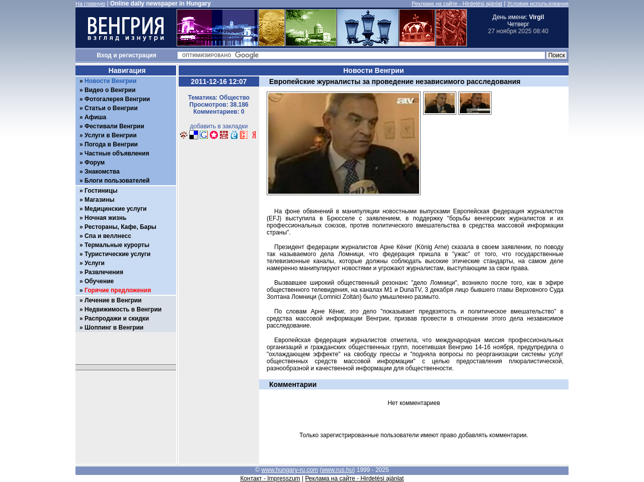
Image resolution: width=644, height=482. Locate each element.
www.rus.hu (337, 469)
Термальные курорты (117, 245)
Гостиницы (101, 190)
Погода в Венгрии (111, 144)
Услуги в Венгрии (111, 135)
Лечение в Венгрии (113, 300)
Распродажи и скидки (117, 318)
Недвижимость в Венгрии (123, 309)
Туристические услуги (117, 254)
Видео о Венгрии (110, 90)
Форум (95, 162)
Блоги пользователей (117, 180)
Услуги (95, 263)
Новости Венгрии (110, 81)
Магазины (99, 199)
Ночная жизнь (105, 217)
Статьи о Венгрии (111, 108)
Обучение (99, 281)
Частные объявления (117, 153)
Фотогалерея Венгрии (117, 99)
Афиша (95, 117)
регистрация (137, 55)
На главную (90, 4)
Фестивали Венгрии (114, 126)
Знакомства (102, 171)
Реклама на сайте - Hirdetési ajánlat (457, 4)
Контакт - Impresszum (270, 478)
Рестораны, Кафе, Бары (120, 226)
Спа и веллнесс (108, 235)
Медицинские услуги (115, 208)
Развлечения (104, 272)
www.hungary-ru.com (289, 469)
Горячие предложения (118, 290)
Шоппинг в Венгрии (114, 327)
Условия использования (538, 4)
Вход (104, 55)
